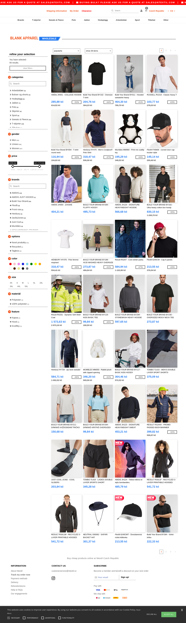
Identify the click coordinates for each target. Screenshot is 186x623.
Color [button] (14, 251)
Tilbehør (151, 20)
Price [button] (14, 148)
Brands (21, 20)
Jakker (87, 20)
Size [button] (14, 270)
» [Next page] (175, 43)
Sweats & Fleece (56, 20)
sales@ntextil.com (65, 2)
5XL (26, 279)
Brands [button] (15, 172)
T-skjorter (36, 20)
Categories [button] (17, 70)
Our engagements (19, 586)
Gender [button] (15, 127)
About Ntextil (16, 563)
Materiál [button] (16, 286)
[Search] (124, 10)
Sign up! (125, 570)
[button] (141, 11)
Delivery (14, 575)
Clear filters (27, 61)
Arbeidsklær (121, 20)
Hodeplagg (103, 20)
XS (11, 276)
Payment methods (19, 571)
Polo (74, 20)
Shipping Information (56, 11)
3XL (11, 279)
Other (166, 20)
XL (34, 276)
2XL (41, 276)
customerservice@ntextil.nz (64, 563)
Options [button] (16, 229)
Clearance (86, 11)
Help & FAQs (17, 582)
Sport (137, 20)
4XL (18, 279)
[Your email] (106, 570)
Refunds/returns (18, 579)
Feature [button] (15, 304)
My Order (74, 11)
